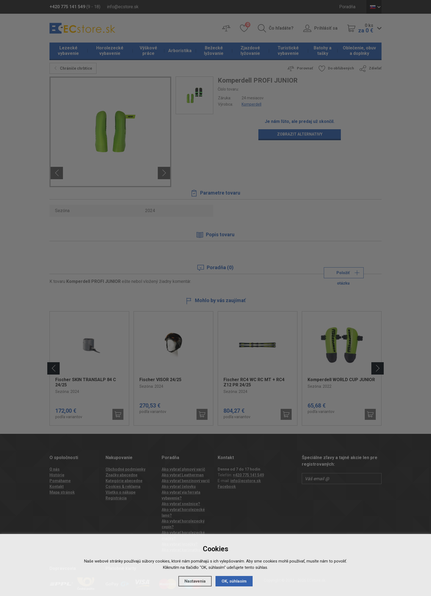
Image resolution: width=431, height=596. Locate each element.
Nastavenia (195, 581)
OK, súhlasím (234, 581)
